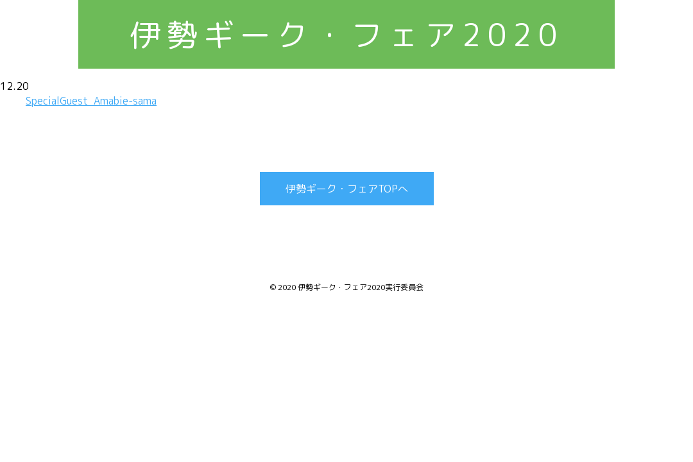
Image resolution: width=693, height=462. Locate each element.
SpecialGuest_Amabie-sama (91, 101)
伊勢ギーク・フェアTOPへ (347, 189)
